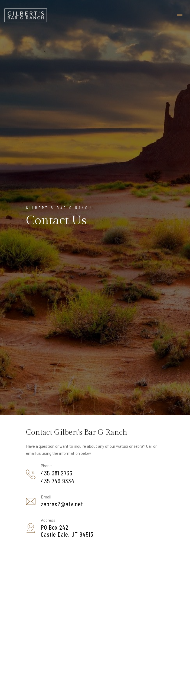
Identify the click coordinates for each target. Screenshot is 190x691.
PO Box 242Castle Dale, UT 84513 (67, 531)
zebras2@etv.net (62, 503)
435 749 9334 (57, 480)
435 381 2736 (57, 472)
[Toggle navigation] (179, 15)
